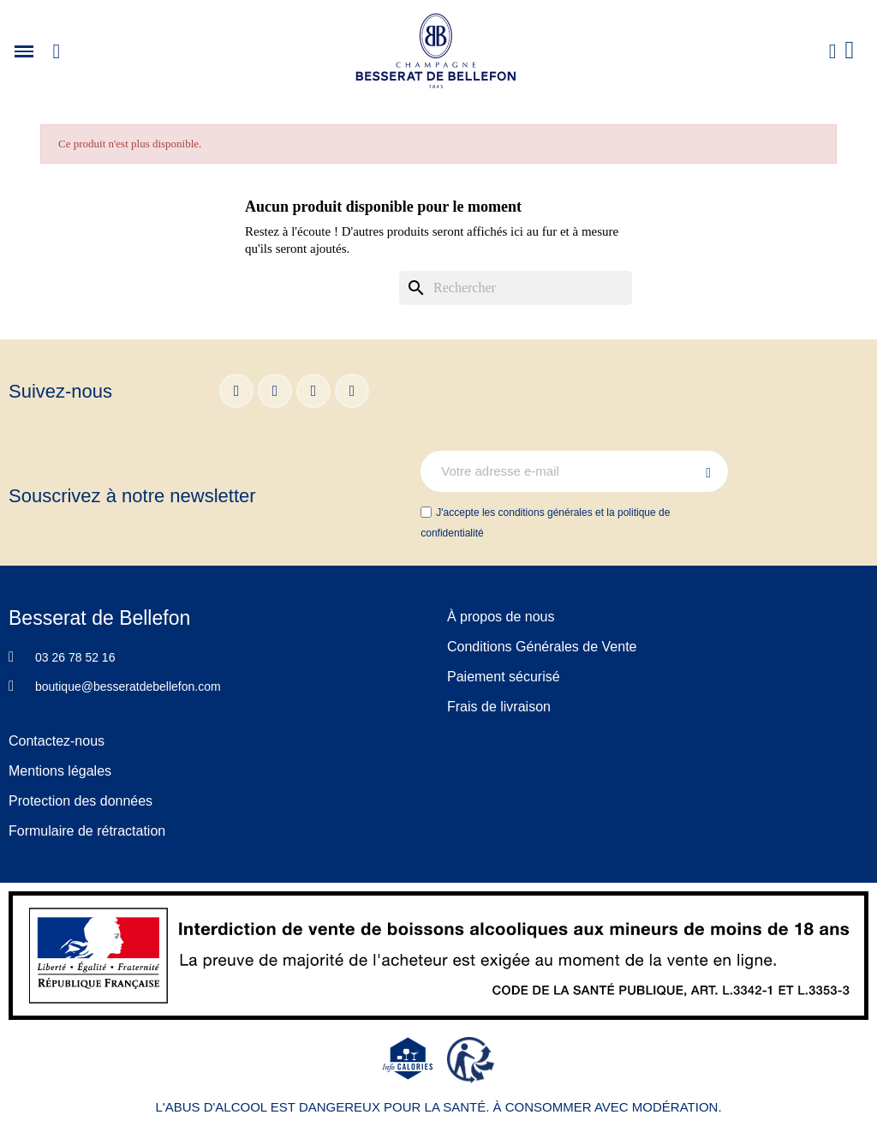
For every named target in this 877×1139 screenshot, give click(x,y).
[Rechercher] (515, 288)
